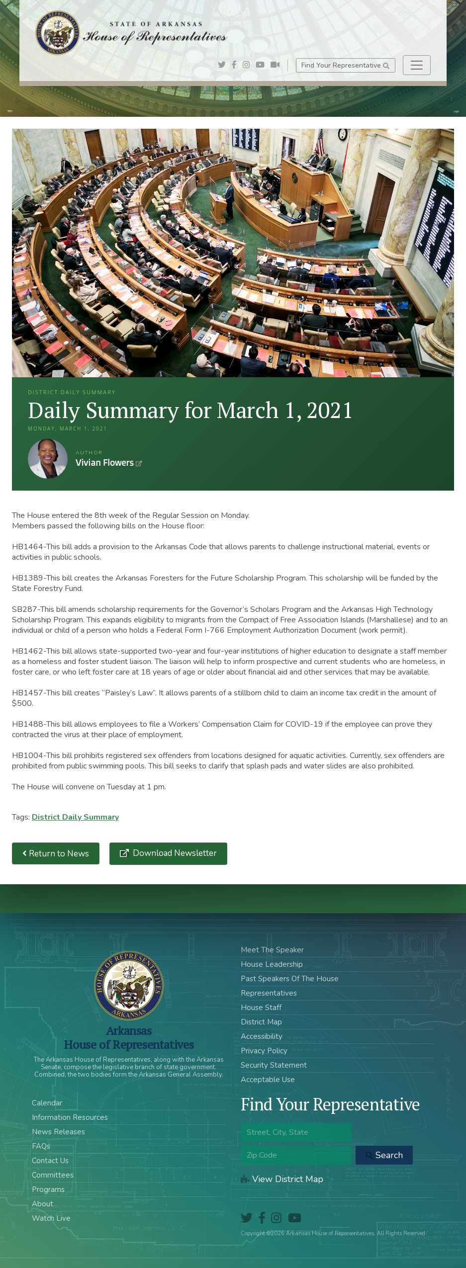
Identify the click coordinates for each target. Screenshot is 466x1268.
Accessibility (261, 1036)
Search (384, 1155)
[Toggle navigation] (417, 65)
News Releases (58, 1132)
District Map (261, 1022)
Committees (53, 1175)
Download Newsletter (174, 853)
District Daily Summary (75, 817)
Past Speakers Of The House (290, 979)
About (42, 1204)
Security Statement (274, 1065)
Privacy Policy (264, 1051)
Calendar (47, 1103)
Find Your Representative (345, 65)
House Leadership (272, 964)
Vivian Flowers (48, 459)
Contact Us (50, 1161)
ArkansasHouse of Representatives (128, 1037)
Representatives (269, 993)
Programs (48, 1189)
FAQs (41, 1146)
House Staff (261, 1008)
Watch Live (51, 1218)
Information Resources (70, 1117)
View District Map (282, 1179)
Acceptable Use (268, 1080)
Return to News (55, 853)
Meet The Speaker (272, 950)
